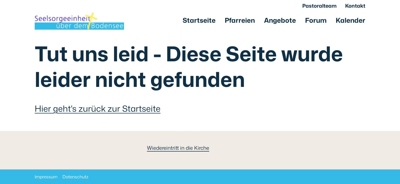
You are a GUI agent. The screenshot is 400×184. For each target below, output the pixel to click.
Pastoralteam (319, 5)
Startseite (199, 20)
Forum (316, 20)
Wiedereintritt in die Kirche (178, 147)
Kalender (350, 20)
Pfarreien (240, 20)
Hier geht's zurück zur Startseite (97, 108)
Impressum (46, 177)
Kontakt (355, 5)
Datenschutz (75, 177)
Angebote (280, 20)
